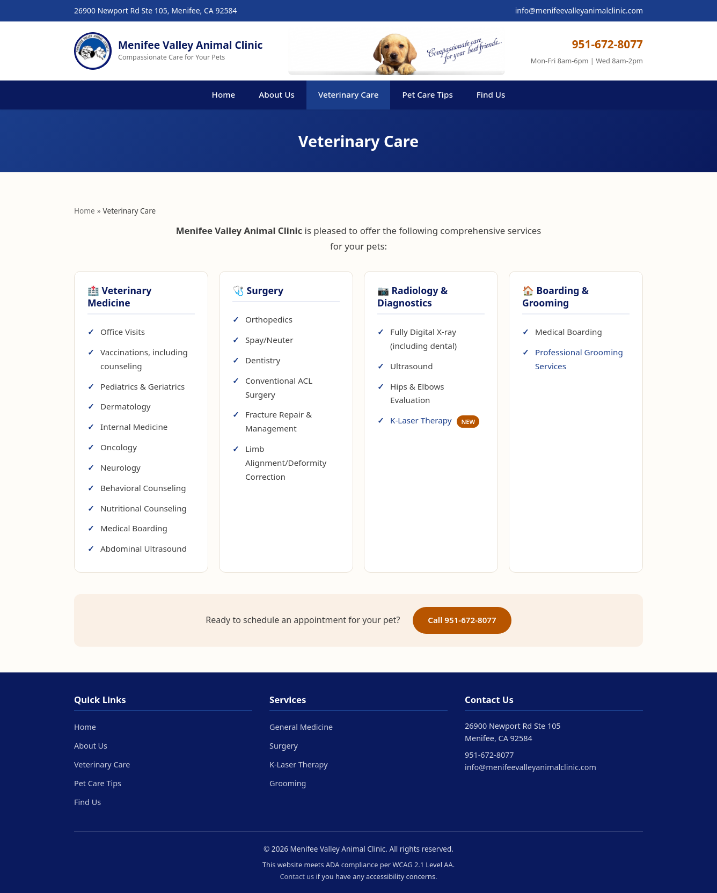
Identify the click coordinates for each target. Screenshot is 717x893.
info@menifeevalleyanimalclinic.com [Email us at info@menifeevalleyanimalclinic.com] (579, 10)
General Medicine (301, 727)
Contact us (297, 876)
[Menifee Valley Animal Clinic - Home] (168, 51)
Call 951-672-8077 (462, 619)
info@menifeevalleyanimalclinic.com (530, 767)
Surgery (283, 746)
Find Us (491, 94)
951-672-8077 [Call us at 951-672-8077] (607, 44)
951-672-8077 (489, 755)
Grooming (287, 783)
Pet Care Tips (427, 94)
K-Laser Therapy (434, 420)
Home (224, 94)
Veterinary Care (348, 94)
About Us (277, 94)
